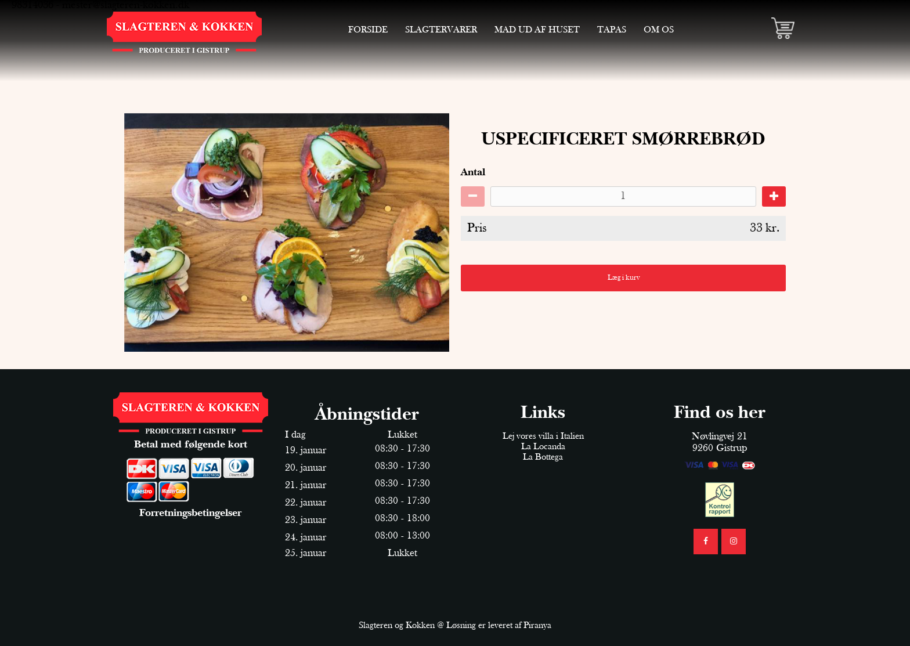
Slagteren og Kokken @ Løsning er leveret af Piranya (455, 625)
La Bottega (543, 457)
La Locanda (543, 447)
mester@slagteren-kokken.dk (125, 5)
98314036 (32, 5)
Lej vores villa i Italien (543, 436)
